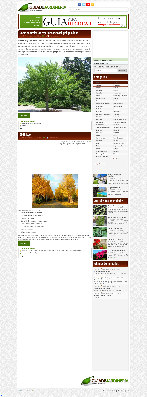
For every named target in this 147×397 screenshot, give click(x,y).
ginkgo (24, 125)
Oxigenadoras (100, 138)
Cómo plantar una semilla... (103, 288)
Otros (66, 250)
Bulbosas (99, 90)
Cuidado (24, 123)
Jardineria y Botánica (45, 250)
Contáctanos (36, 25)
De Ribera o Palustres (117, 102)
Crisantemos (100, 98)
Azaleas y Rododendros (100, 86)
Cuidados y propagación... (116, 239)
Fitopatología (37, 123)
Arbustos (116, 82)
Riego (80, 250)
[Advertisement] (37, 157)
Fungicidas (117, 111)
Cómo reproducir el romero (117, 217)
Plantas (71, 250)
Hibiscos (99, 119)
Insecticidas (100, 125)
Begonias (116, 85)
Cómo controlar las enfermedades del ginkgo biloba (49, 33)
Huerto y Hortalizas (119, 122)
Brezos (115, 88)
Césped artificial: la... (115, 188)
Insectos (116, 125)
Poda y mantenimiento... (102, 280)
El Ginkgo (25, 135)
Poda (76, 250)
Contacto (112, 391)
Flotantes (99, 109)
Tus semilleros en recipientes (117, 206)
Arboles (24, 250)
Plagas (115, 141)
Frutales (116, 109)
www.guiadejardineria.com (31, 391)
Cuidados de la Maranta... (116, 228)
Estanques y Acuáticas (100, 107)
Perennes (99, 141)
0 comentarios (54, 36)
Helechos (99, 117)
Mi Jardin (61, 250)
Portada (37, 18)
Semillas (116, 151)
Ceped (98, 95)
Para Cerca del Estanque (118, 139)
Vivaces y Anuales (102, 156)
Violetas (116, 154)
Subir (128, 391)
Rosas (115, 148)
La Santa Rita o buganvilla (116, 250)
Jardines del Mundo (119, 127)
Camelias (99, 93)
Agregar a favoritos (34, 20)
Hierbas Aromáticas (119, 119)
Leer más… (24, 116)
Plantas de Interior (119, 143)
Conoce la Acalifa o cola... (102, 295)
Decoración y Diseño (103, 103)
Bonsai (98, 88)
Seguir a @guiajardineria (101, 63)
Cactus (115, 90)
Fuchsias (99, 111)
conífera (30, 253)
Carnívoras (117, 93)
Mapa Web (121, 391)
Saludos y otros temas (101, 152)
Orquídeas (116, 133)
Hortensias (99, 122)
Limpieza (55, 250)
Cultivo (30, 123)
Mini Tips (99, 133)
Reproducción (118, 146)
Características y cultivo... (102, 271)
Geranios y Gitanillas (103, 114)
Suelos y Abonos (101, 154)
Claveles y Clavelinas (120, 95)
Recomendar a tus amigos (32, 23)
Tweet (21, 128)
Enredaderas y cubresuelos (118, 104)
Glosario (116, 114)
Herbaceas (116, 117)
